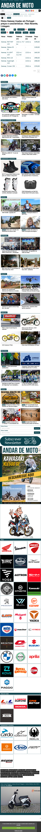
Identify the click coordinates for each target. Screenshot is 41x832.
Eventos (3, 389)
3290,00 (37, 42)
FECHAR (18, 828)
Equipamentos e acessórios (8, 158)
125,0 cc (28, 42)
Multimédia (4, 235)
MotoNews (4, 82)
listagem (9, 18)
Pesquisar (37, 428)
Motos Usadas (4, 770)
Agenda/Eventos (13, 770)
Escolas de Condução (28, 775)
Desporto (4, 274)
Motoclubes (4, 777)
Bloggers (10, 777)
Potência (25, 32)
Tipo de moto (32, 29)
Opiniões (4, 197)
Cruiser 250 (11, 66)
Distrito (32, 32)
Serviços (20, 777)
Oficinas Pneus (14, 773)
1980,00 (37, 58)
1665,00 (37, 52)
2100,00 (37, 47)
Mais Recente (21, 29)
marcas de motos (23, 14)
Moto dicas (4, 351)
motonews (9, 16)
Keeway (3, 32)
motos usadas (16, 14)
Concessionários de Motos (23, 771)
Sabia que (4, 312)
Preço (11, 32)
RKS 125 (10, 58)
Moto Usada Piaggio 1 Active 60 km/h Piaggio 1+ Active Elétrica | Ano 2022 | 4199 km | (20, 798)
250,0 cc (28, 66)
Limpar (3, 29)
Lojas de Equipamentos (25, 773)
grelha (5, 18)
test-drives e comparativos (17, 16)
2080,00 (37, 61)
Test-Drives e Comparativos (8, 120)
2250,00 (37, 66)
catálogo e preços (9, 14)
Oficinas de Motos (5, 773)
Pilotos (15, 777)
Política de (18, 830)
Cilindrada (18, 32)
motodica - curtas (27, 16)
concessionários (31, 14)
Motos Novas (21, 770)
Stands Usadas (35, 771)
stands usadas (3, 16)
